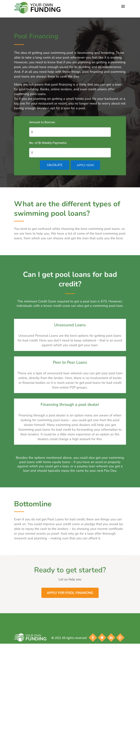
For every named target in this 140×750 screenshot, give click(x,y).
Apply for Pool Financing (70, 593)
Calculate (54, 165)
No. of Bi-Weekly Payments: (48, 143)
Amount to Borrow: (42, 122)
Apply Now (85, 165)
